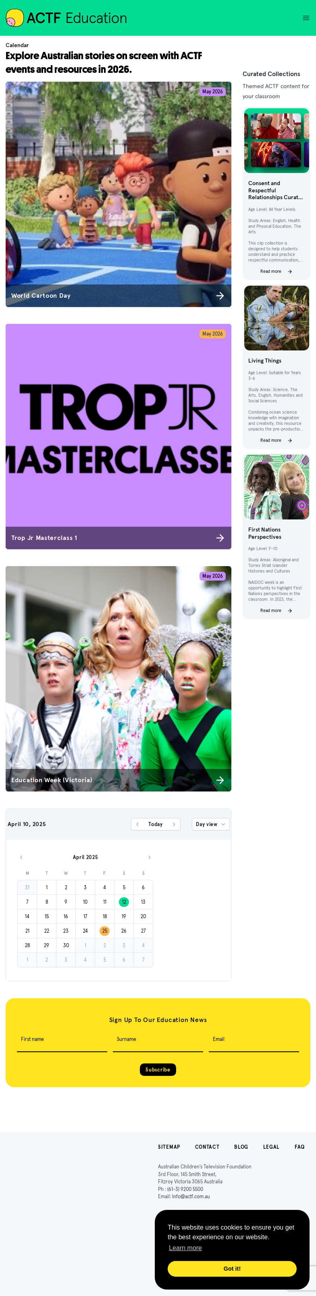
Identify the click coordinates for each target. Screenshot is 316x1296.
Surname (126, 1039)
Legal (271, 1147)
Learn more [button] (185, 1247)
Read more (276, 271)
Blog (241, 1147)
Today (155, 824)
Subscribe (158, 1070)
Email (219, 1039)
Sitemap (169, 1147)
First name (32, 1039)
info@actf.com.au (191, 1196)
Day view (211, 824)
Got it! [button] (232, 1268)
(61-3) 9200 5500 (185, 1189)
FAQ (300, 1147)
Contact (207, 1147)
